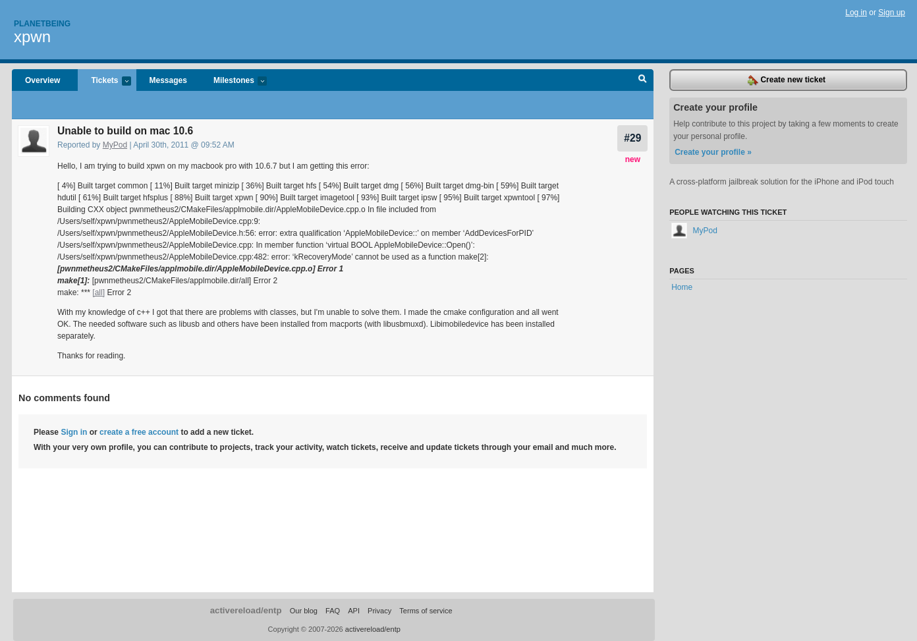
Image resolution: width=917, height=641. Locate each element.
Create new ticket (786, 80)
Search (642, 80)
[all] (98, 292)
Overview (42, 80)
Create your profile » (713, 152)
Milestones (233, 81)
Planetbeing (42, 23)
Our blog (304, 611)
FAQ (332, 611)
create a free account (139, 432)
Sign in (74, 432)
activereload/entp (246, 610)
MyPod (115, 145)
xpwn (32, 36)
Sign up (891, 12)
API (354, 611)
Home (681, 287)
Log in (856, 12)
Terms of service (425, 611)
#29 (632, 138)
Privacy (379, 611)
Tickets (104, 81)
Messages (168, 80)
